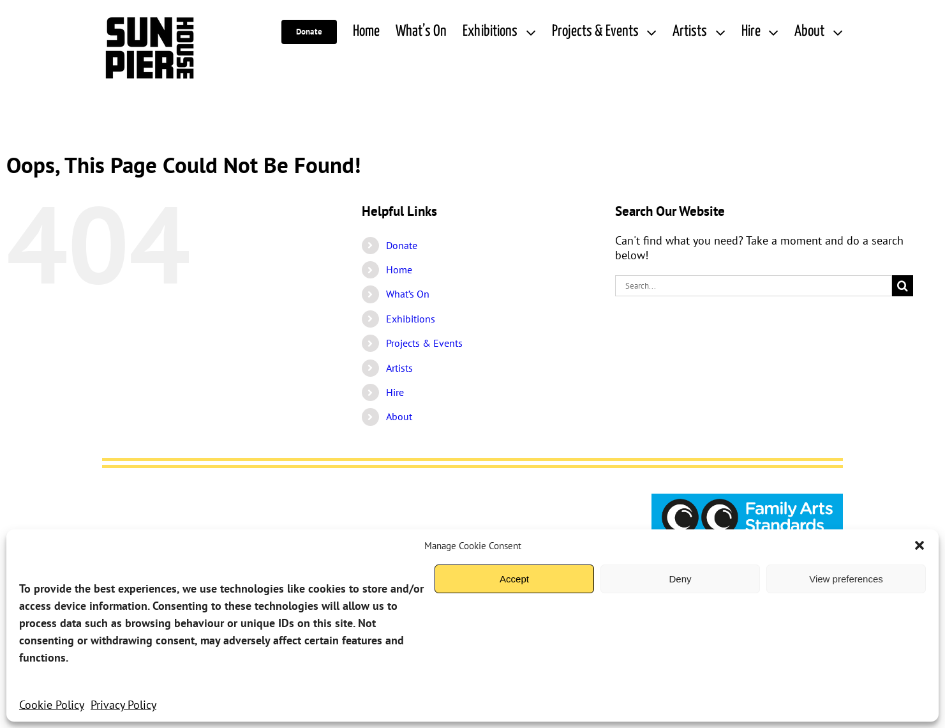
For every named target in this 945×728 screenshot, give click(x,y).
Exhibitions (410, 318)
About (399, 416)
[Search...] (753, 285)
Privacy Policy (123, 704)
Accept (514, 578)
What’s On (407, 293)
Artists (399, 367)
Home (399, 269)
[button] (919, 545)
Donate (401, 245)
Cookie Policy (51, 704)
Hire (395, 392)
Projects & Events (424, 343)
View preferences (846, 578)
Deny (680, 578)
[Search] (902, 285)
